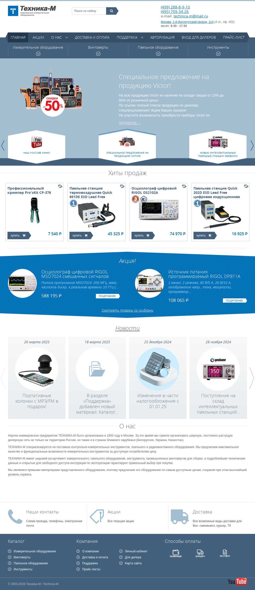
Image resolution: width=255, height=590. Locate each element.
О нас (56, 37)
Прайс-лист (233, 37)
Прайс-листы (91, 569)
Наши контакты (42, 512)
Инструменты (218, 50)
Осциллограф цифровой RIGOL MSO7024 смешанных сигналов (75, 274)
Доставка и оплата (92, 37)
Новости (127, 328)
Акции (38, 37)
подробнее (107, 296)
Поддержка (127, 37)
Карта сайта (133, 563)
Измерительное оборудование (38, 50)
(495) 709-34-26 (175, 11)
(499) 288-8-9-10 (175, 6)
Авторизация (162, 37)
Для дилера (133, 557)
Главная (18, 37)
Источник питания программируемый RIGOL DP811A (204, 274)
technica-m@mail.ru (191, 15)
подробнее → (129, 123)
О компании (90, 551)
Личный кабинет (136, 551)
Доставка (202, 512)
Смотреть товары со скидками (127, 310)
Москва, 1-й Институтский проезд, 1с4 (187, 22)
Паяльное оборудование (158, 50)
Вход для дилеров (199, 37)
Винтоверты (98, 50)
